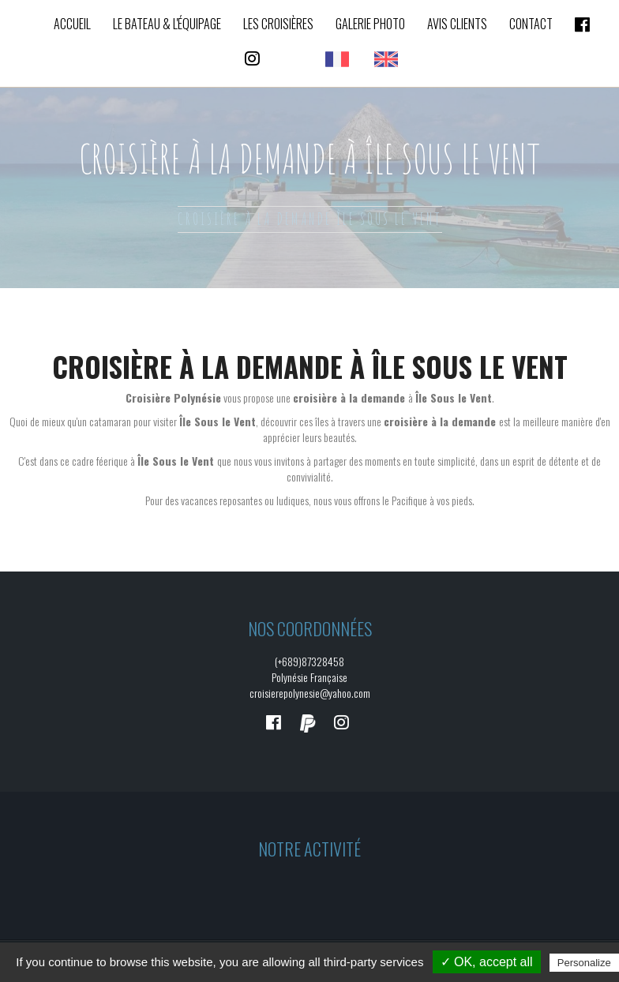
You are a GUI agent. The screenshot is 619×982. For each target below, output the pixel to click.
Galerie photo (370, 23)
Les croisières (278, 23)
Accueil (72, 23)
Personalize (584, 963)
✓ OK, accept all (487, 962)
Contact (531, 23)
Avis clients (457, 23)
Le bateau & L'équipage (167, 23)
